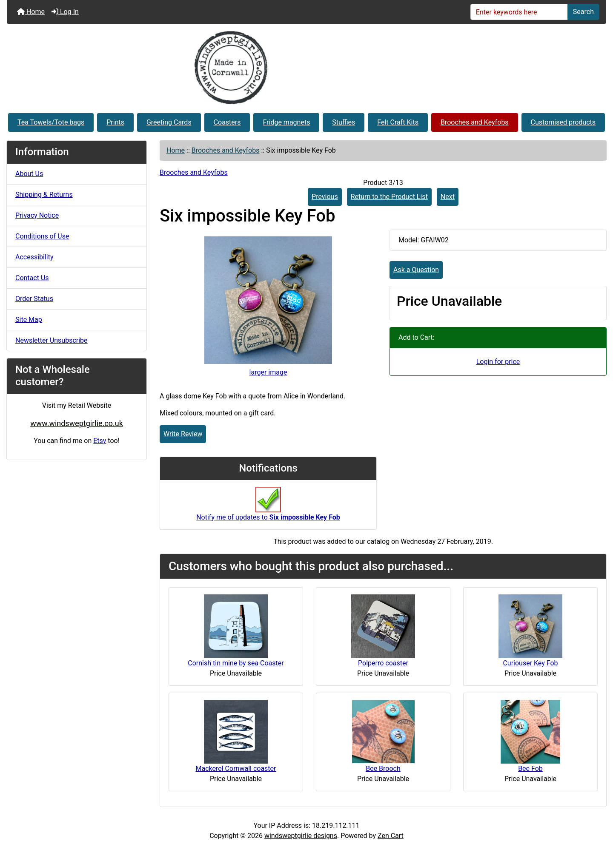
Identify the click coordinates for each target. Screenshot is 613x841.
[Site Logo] (306, 68)
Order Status (34, 299)
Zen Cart (391, 836)
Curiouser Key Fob (530, 663)
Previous (325, 197)
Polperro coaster (383, 663)
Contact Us (32, 278)
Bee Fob (530, 768)
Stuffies (343, 122)
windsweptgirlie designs (300, 836)
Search (583, 12)
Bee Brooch (383, 768)
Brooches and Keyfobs (475, 122)
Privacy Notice (37, 215)
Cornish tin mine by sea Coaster (236, 663)
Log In (65, 12)
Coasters (227, 122)
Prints (115, 122)
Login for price (498, 362)
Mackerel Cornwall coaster (236, 768)
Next (448, 197)
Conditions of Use (42, 236)
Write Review (182, 434)
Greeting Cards (169, 122)
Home (31, 12)
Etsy (99, 441)
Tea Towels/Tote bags (50, 122)
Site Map (28, 319)
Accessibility (34, 257)
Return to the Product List (389, 197)
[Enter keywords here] (519, 12)
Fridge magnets (286, 122)
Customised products (563, 122)
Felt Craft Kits (397, 122)
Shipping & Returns (44, 194)
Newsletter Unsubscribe (51, 340)
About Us (29, 174)
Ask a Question (416, 270)
